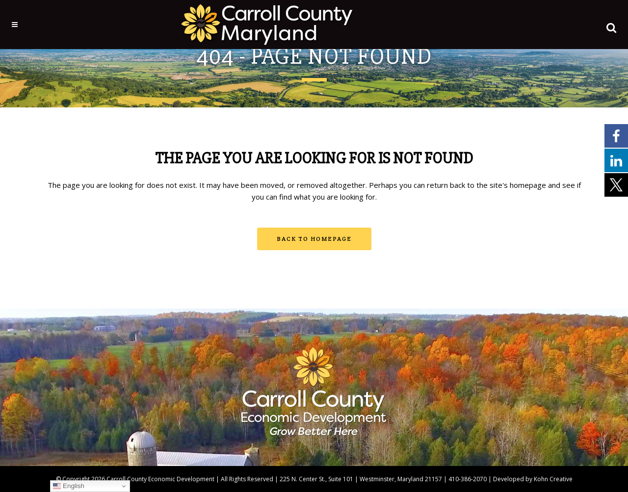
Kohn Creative (553, 479)
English (68, 486)
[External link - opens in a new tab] (616, 135)
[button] (599, 25)
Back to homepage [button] (314, 238)
